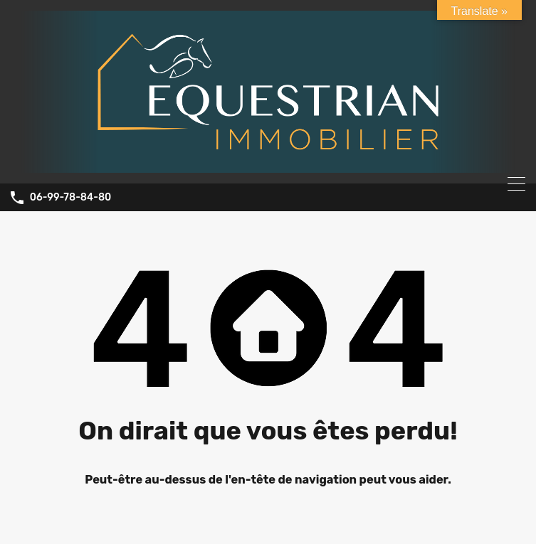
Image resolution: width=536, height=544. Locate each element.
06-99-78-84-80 (71, 197)
